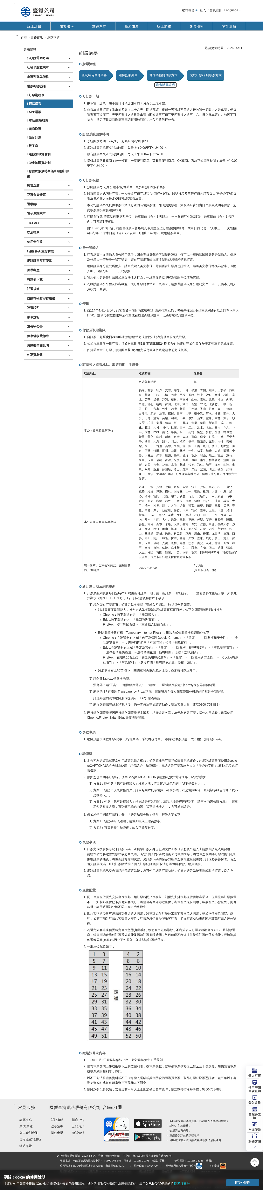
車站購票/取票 (38, 120)
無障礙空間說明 (38, 345)
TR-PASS (33, 223)
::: (14, 2)
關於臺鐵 (229, 26)
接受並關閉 (242, 1182)
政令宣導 (57, 1126)
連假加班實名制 (40, 154)
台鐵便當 (254, 1129)
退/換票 (32, 204)
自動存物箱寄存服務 (41, 298)
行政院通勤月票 (38, 58)
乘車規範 (33, 317)
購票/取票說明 (36, 86)
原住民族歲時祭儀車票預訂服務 (48, 174)
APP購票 (35, 112)
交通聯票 (33, 232)
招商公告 (78, 1120)
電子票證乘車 (36, 213)
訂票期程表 (36, 95)
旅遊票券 (99, 26)
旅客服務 (67, 26)
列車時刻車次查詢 (254, 1089)
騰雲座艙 (33, 185)
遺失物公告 (35, 326)
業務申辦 (57, 1133)
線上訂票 (34, 26)
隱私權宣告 (182, 1183)
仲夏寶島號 (35, 355)
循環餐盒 (33, 270)
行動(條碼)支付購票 (40, 251)
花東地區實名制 (40, 162)
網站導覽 (188, 10)
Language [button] (231, 10)
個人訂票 (254, 1075)
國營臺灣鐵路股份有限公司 (184, 1165)
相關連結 (78, 1133)
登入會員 (254, 1102)
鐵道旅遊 (132, 26)
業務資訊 (37, 37)
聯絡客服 (254, 1141)
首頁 (24, 37)
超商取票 (35, 129)
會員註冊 (216, 10)
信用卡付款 (35, 241)
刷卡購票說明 (165, 85)
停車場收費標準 (38, 336)
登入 (203, 10)
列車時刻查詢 (28, 1133)
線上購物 (164, 26)
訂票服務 (25, 1120)
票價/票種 (26, 1126)
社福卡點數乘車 (38, 67)
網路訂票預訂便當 (39, 260)
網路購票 (53, 37)
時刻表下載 (35, 279)
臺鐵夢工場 (254, 1116)
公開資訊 (78, 1126)
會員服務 (197, 26)
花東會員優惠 (36, 194)
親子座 (33, 146)
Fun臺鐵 (218, 1165)
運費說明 (33, 307)
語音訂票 (35, 137)
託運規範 (33, 289)
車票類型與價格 (38, 77)
